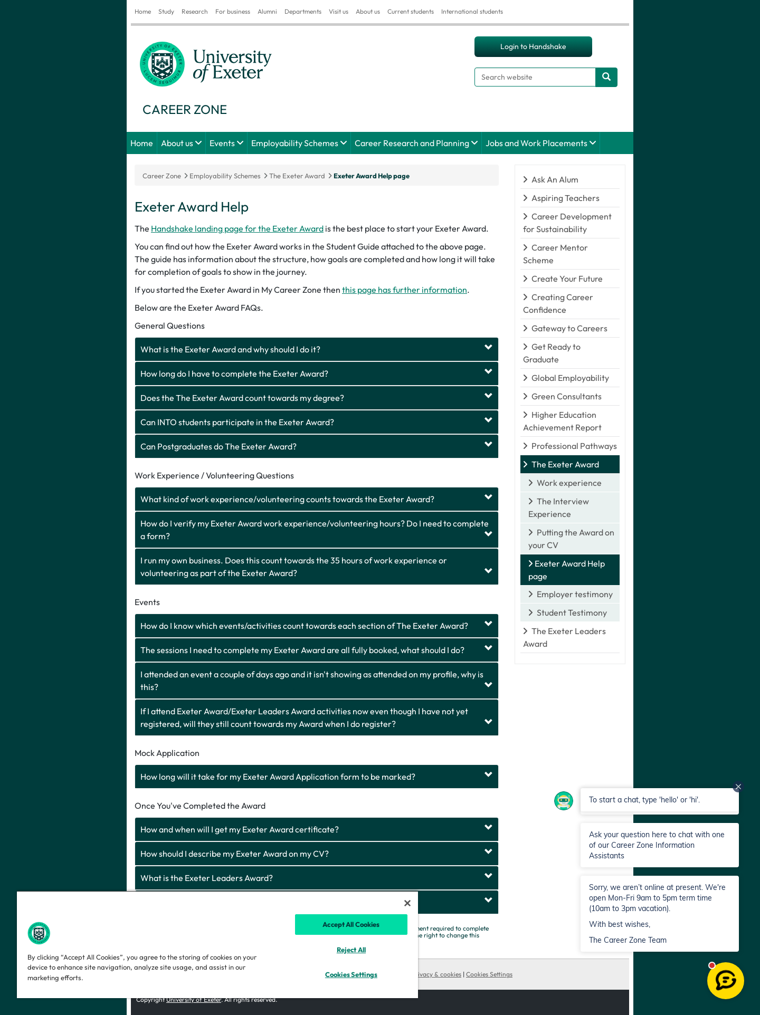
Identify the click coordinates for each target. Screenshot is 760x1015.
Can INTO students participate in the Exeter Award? (237, 422)
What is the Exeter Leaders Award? (206, 878)
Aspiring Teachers (565, 198)
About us (368, 11)
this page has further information (404, 289)
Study (166, 11)
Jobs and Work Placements (536, 143)
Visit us (338, 11)
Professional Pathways (574, 446)
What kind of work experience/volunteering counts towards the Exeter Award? (287, 499)
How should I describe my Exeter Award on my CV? (234, 853)
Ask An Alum (554, 179)
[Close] (407, 903)
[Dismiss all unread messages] (738, 786)
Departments (302, 11)
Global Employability (570, 377)
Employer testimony (575, 594)
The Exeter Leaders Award (564, 637)
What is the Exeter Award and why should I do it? (230, 349)
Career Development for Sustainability (567, 222)
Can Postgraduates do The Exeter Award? (218, 446)
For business (232, 11)
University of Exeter (193, 999)
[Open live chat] (725, 980)
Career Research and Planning (412, 143)
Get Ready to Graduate (552, 353)
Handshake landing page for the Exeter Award (237, 228)
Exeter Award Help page (372, 175)
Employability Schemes (294, 143)
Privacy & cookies (436, 974)
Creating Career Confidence (558, 303)
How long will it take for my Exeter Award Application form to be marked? (277, 776)
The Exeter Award (565, 464)
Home (143, 11)
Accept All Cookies (350, 924)
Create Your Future (567, 278)
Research (195, 11)
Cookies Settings (489, 974)
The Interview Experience (558, 507)
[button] (659, 845)
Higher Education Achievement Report (562, 421)
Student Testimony (572, 612)
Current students (410, 11)
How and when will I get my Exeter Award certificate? (239, 829)
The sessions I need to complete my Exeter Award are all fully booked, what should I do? (302, 650)
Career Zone (161, 175)
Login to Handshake (533, 46)
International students (472, 11)
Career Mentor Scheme (555, 253)
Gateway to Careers (569, 328)
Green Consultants (566, 396)
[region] (217, 944)
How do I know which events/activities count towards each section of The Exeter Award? (304, 625)
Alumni (267, 11)
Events (222, 143)
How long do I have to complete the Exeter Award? (234, 373)
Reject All (351, 949)
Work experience (569, 482)
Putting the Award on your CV (571, 538)
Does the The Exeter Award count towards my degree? (242, 397)
